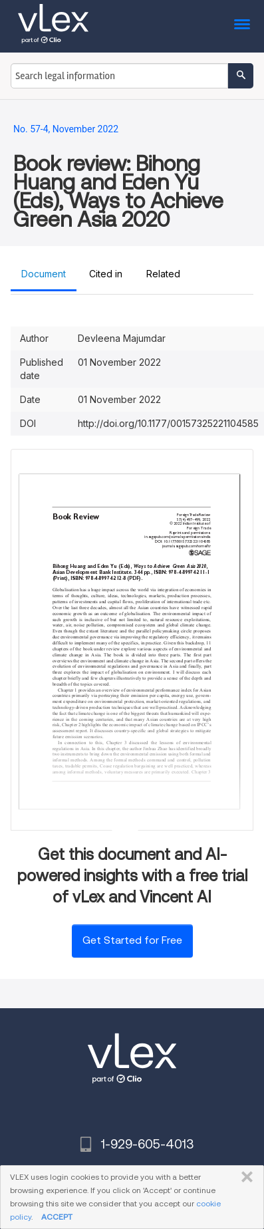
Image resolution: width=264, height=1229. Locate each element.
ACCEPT (56, 1216)
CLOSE (244, 1177)
